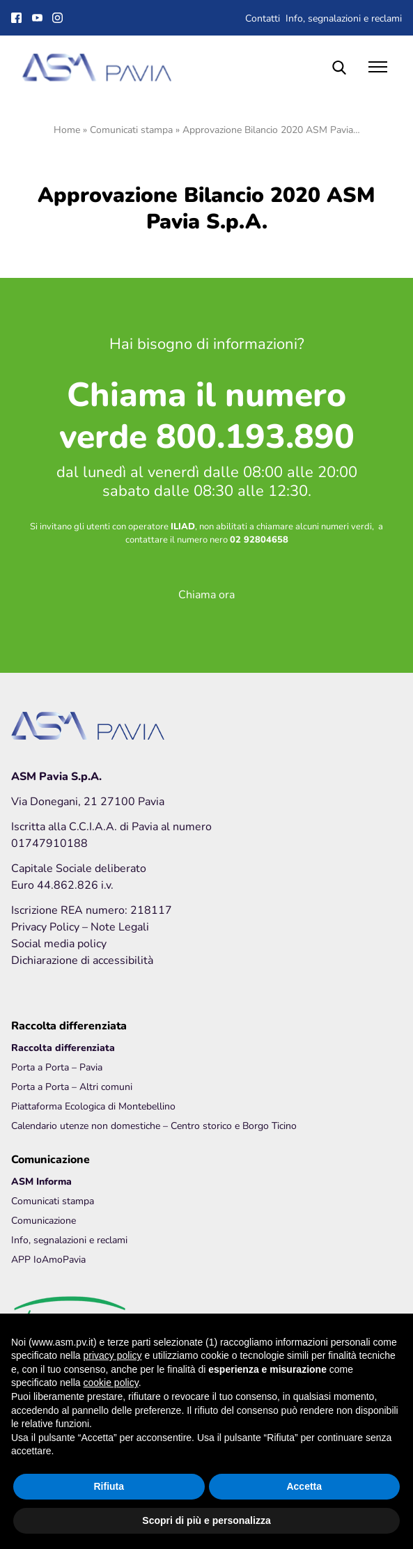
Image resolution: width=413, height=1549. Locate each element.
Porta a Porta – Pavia (56, 1066)
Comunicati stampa (131, 129)
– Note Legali (115, 926)
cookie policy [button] (111, 1382)
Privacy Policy (46, 926)
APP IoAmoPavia (48, 1259)
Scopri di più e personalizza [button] (206, 1520)
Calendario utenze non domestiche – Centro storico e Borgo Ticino (154, 1125)
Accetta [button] (304, 1486)
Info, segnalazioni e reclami (344, 17)
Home (67, 129)
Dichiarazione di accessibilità (82, 959)
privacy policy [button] (113, 1355)
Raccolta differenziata (63, 1047)
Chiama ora (206, 593)
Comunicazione (43, 1220)
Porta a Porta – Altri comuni (71, 1086)
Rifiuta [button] (108, 1486)
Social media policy (59, 942)
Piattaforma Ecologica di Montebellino (93, 1105)
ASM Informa (41, 1181)
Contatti (262, 17)
